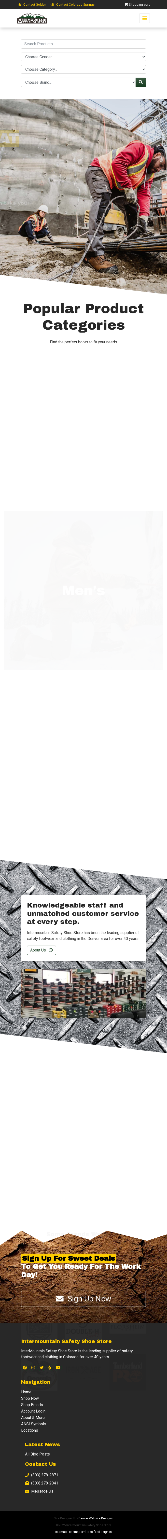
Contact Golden (31, 4)
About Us (41, 950)
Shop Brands (32, 1404)
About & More (33, 1417)
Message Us (39, 1491)
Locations (29, 1430)
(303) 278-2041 (41, 1483)
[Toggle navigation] (144, 18)
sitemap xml (77, 1532)
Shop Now (30, 1398)
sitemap (61, 1532)
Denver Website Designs (96, 1518)
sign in (107, 1532)
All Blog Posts (37, 1454)
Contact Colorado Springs (72, 4)
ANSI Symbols (33, 1424)
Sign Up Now (83, 1298)
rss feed (94, 1532)
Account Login (33, 1411)
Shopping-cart (137, 4)
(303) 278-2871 (41, 1475)
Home (26, 1392)
